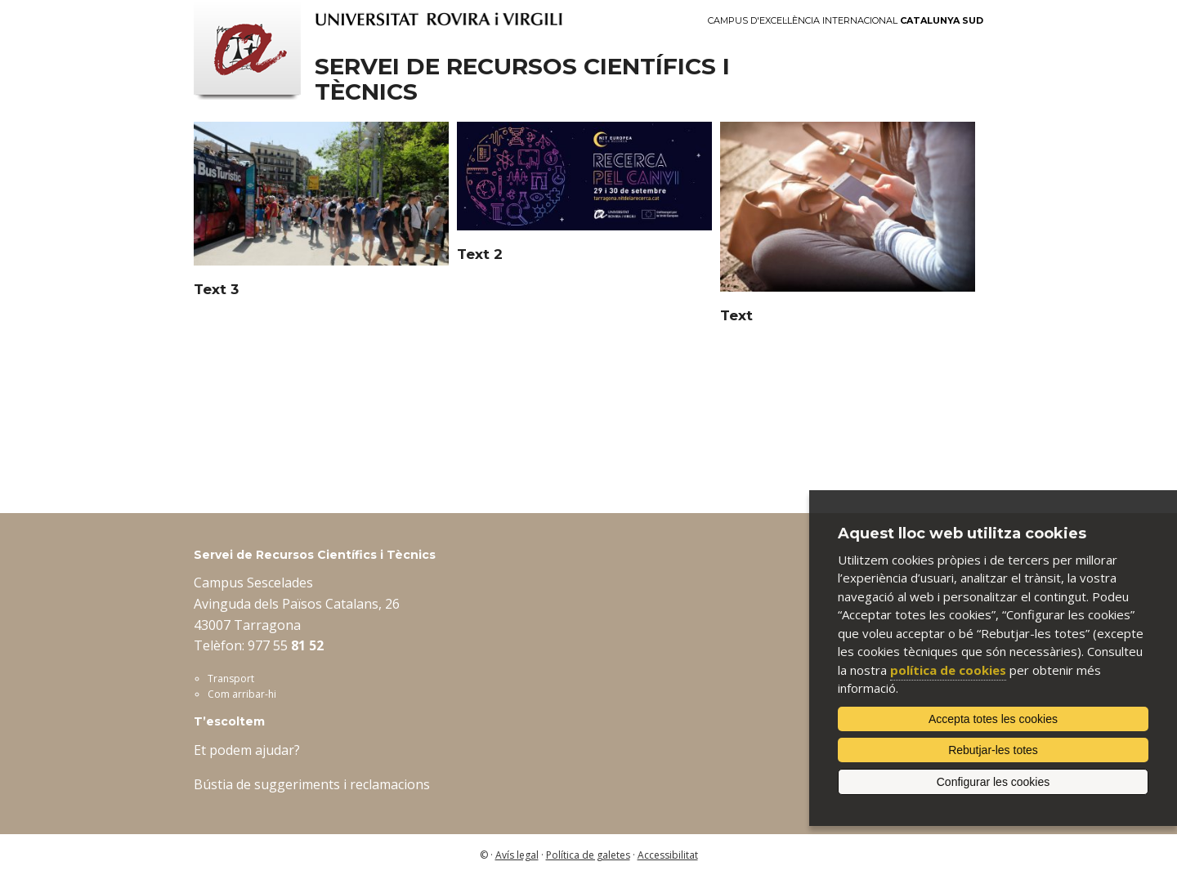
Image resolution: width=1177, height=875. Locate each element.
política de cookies (948, 670)
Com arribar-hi (242, 694)
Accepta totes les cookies (993, 718)
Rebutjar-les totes (993, 750)
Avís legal (517, 855)
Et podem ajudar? (247, 750)
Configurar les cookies (993, 781)
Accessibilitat (668, 855)
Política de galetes (588, 855)
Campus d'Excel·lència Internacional (845, 20)
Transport (231, 678)
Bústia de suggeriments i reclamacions (312, 784)
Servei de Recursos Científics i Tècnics (522, 79)
